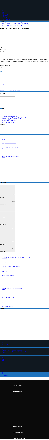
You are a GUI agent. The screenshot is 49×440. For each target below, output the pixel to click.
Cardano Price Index (5, 18)
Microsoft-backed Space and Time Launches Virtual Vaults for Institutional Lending (12, 353)
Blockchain (3, 10)
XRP (35, 124)
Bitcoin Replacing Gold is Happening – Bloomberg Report (9, 143)
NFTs (27, 124)
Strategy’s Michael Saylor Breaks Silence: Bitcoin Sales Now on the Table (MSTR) (12, 117)
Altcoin (3, 357)
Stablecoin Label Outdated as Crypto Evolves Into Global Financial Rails (11, 122)
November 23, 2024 (4, 263)
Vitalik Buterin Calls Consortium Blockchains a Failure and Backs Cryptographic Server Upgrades (14, 118)
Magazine (23, 124)
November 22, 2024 (4, 267)
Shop (2, 373)
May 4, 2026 (3, 298)
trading (34, 124)
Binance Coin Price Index (6, 19)
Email (1, 103)
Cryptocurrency (4, 9)
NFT (26, 124)
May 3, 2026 (3, 303)
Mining (3, 12)
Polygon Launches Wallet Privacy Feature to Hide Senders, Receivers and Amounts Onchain (13, 121)
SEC (32, 124)
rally (31, 124)
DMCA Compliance (4, 345)
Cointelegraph (8, 124)
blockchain (4, 124)
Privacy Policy (3, 343)
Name (1, 101)
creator (10, 124)
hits (17, 124)
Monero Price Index (5, 17)
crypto (11, 124)
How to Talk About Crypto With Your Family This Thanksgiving (10, 262)
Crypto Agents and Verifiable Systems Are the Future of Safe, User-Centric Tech (12, 271)
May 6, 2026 (3, 350)
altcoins (1, 124)
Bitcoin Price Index (5, 14)
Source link (1, 71)
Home (2, 342)
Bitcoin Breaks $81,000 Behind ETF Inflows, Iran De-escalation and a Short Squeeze (12, 120)
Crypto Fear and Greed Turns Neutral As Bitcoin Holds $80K (9, 139)
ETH (16, 124)
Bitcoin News (2, 284)
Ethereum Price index (6, 15)
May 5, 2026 (3, 294)
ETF (15, 124)
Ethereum (3, 11)
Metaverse (25, 124)
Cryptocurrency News (3, 253)
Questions (30, 124)
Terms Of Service (4, 344)
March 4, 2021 (3, 144)
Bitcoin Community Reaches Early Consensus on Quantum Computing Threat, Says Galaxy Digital (14, 302)
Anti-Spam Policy (4, 346)
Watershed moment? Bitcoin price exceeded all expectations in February (11, 148)
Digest (12, 124)
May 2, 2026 (3, 307)
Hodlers (18, 124)
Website (1, 105)
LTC (21, 124)
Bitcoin (2, 124)
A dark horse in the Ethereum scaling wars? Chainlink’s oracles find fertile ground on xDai (13, 152)
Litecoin (20, 124)
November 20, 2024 (4, 276)
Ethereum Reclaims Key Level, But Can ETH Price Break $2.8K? (10, 119)
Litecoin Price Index (5, 16)
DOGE (14, 124)
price (28, 124)
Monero (3, 13)
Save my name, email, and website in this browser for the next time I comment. (11, 107)
